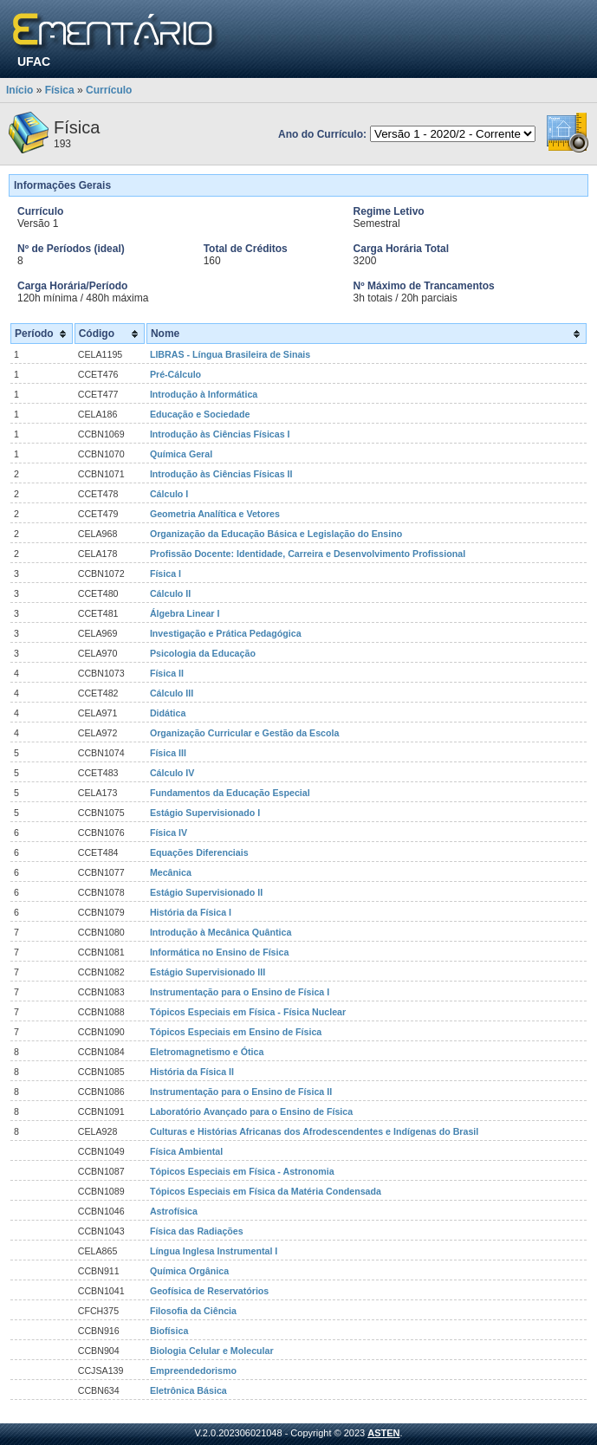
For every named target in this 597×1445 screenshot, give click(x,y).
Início (19, 90)
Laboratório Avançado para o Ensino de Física (251, 1111)
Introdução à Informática (203, 394)
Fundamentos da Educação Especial (230, 792)
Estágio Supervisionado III (207, 972)
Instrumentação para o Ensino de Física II (241, 1091)
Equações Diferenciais (199, 852)
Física (60, 90)
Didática (167, 713)
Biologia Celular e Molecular (212, 1350)
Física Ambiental (186, 1151)
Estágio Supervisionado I (205, 812)
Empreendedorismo (193, 1370)
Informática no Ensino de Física (219, 952)
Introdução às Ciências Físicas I (220, 434)
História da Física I (190, 912)
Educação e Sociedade (200, 414)
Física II (167, 673)
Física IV (168, 832)
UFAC (33, 61)
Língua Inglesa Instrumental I (213, 1251)
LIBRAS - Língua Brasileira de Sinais (230, 354)
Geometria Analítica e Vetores (215, 514)
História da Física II (192, 1071)
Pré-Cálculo (175, 374)
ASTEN (383, 1433)
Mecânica (170, 872)
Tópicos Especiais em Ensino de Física (235, 1032)
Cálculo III (171, 693)
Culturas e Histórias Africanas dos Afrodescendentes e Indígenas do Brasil (314, 1131)
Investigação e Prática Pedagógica (226, 633)
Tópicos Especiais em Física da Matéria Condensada (265, 1191)
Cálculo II (170, 593)
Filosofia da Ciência (193, 1311)
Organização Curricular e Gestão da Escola (245, 733)
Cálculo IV (172, 773)
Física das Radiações (196, 1231)
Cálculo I (169, 494)
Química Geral (181, 454)
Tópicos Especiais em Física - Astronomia (242, 1171)
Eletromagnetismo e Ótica (206, 1051)
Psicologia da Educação (203, 653)
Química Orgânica (189, 1271)
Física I (165, 573)
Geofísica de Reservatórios (209, 1291)
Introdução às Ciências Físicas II (221, 474)
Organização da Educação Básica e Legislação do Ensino (276, 533)
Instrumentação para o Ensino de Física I (239, 992)
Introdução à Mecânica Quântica (220, 932)
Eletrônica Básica (188, 1390)
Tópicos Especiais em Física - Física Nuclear (248, 1012)
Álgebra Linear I (185, 613)
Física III (168, 753)
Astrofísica (174, 1211)
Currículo (109, 90)
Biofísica (169, 1330)
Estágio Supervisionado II (206, 892)
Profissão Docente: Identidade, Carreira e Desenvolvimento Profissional (307, 553)
